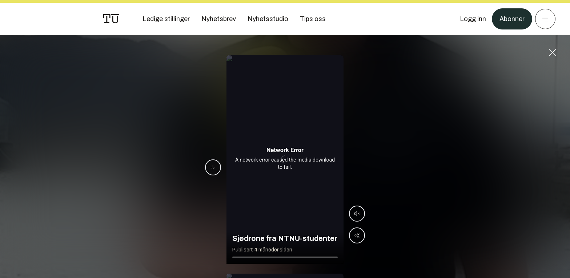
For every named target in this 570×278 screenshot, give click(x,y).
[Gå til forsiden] (111, 19)
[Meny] (545, 19)
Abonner (512, 19)
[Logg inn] (473, 19)
